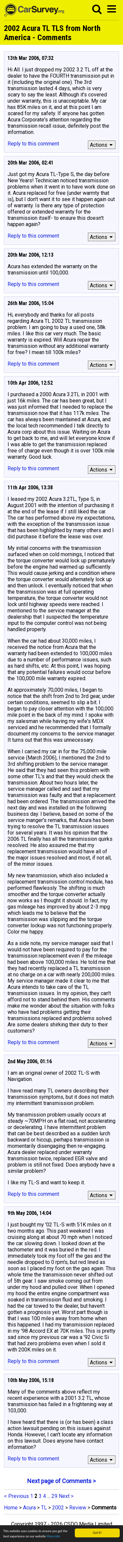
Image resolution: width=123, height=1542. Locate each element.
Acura (29, 1507)
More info (53, 1536)
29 (54, 1496)
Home (11, 1507)
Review (77, 1507)
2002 (58, 1507)
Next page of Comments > (61, 1481)
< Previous (16, 1496)
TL (44, 1507)
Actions (102, 145)
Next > (66, 1496)
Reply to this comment (33, 144)
